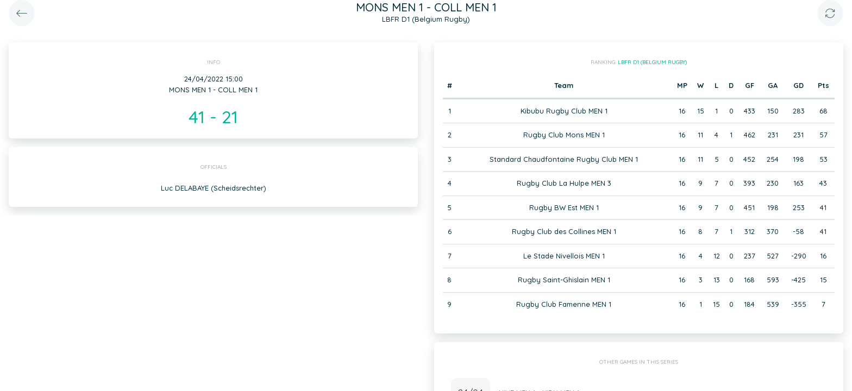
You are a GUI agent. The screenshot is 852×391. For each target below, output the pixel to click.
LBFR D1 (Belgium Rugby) (652, 62)
